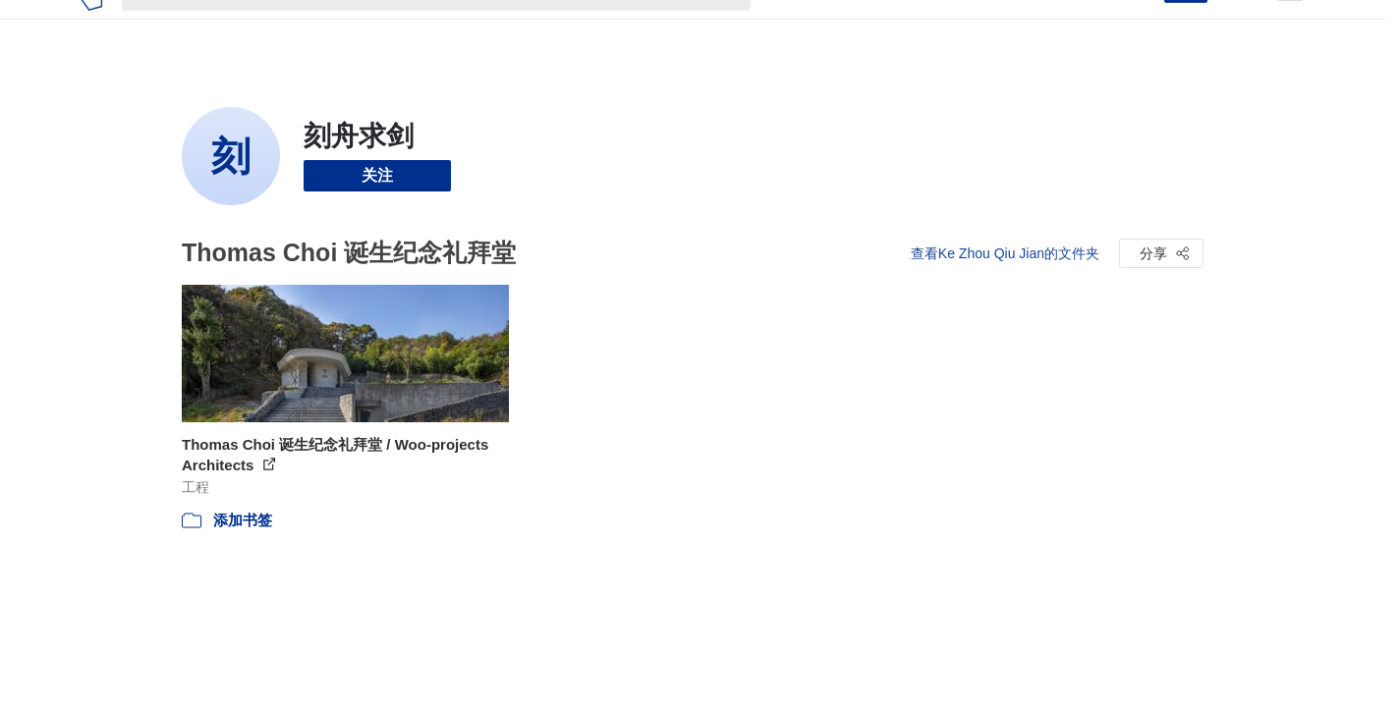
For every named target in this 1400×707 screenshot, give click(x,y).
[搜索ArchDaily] (452, 27)
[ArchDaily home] (91, 27)
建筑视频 (1021, 27)
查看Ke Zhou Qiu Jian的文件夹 (1005, 253)
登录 (1136, 27)
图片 (833, 27)
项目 (786, 27)
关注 (377, 175)
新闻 (880, 27)
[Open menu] (1290, 27)
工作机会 (943, 27)
